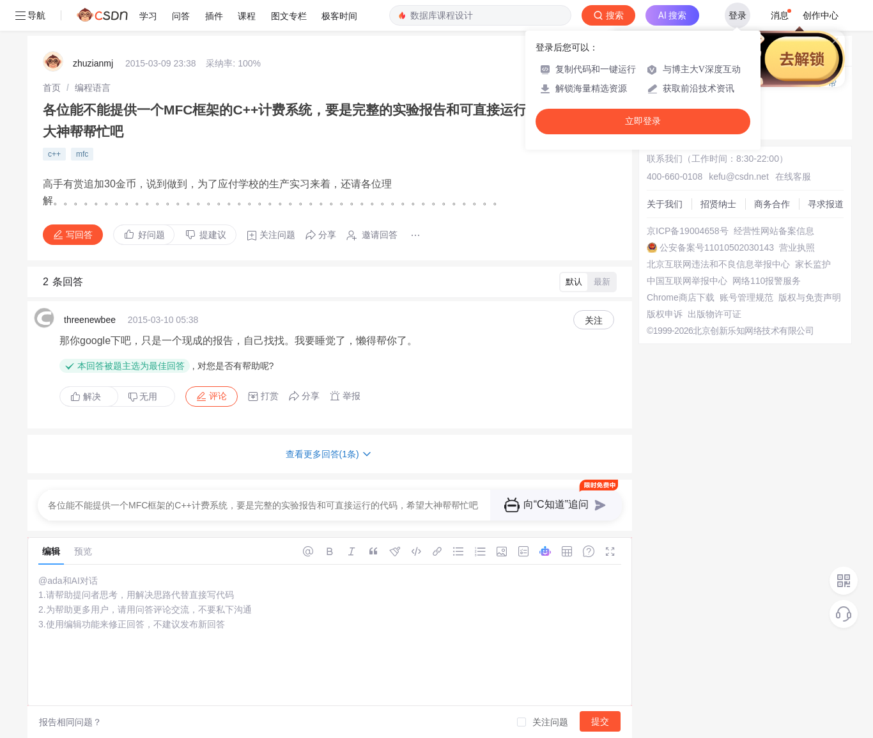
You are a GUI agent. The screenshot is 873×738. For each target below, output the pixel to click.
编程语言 (93, 87)
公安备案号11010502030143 (717, 247)
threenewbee (90, 320)
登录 (737, 15)
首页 (52, 87)
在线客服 (793, 176)
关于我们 (665, 204)
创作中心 (820, 15)
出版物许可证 (714, 314)
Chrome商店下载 (681, 297)
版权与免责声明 (809, 297)
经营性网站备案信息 (774, 231)
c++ (54, 154)
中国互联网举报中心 (687, 281)
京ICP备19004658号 (688, 231)
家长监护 (813, 264)
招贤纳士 (718, 204)
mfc (82, 154)
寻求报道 (826, 204)
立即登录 (643, 121)
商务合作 (772, 204)
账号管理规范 (746, 297)
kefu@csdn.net (739, 176)
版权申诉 (665, 314)
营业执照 (797, 247)
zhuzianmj (93, 63)
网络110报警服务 (766, 281)
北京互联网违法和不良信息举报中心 (718, 264)
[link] (52, 87)
